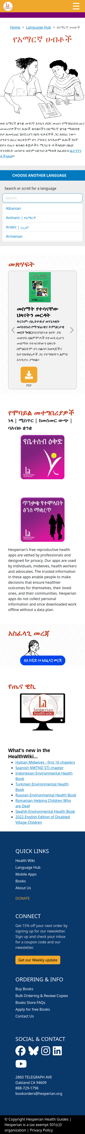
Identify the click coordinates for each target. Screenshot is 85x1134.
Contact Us (24, 1016)
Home (15, 27)
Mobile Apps (25, 874)
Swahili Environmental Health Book (45, 811)
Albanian (13, 208)
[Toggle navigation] (76, 6)
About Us (23, 887)
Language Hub (38, 27)
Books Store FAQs (30, 1002)
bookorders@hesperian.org (38, 1093)
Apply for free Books (32, 1009)
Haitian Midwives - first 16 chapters (45, 762)
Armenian (14, 236)
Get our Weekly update (37, 959)
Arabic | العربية (17, 227)
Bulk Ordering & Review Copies (41, 995)
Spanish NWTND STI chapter (39, 767)
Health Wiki (25, 860)
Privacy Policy (41, 1130)
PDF (28, 376)
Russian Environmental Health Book (45, 795)
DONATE (22, 898)
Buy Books (24, 988)
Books (20, 881)
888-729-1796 (27, 1088)
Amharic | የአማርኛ (21, 217)
